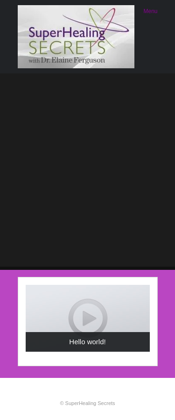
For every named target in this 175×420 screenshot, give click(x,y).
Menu (150, 11)
